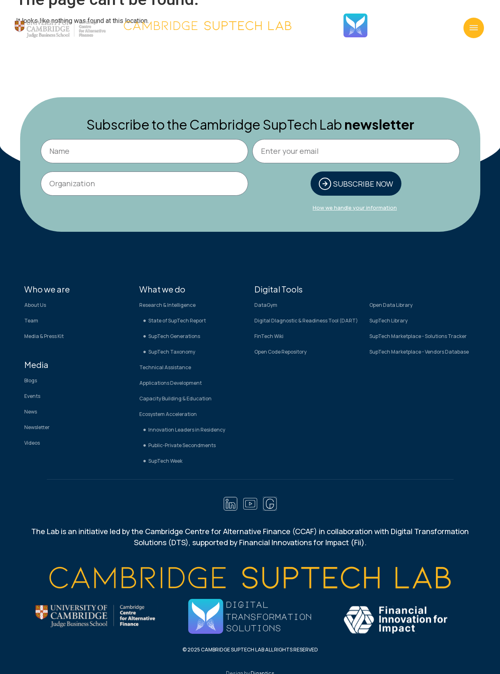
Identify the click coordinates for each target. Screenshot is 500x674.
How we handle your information (355, 207)
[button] (473, 28)
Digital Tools (278, 289)
